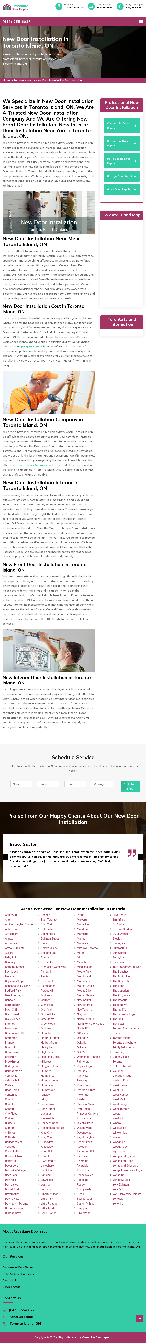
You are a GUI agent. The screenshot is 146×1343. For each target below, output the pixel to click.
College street (13, 1142)
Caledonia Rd (13, 1080)
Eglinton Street (50, 938)
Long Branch (48, 1213)
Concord (10, 1146)
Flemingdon (48, 986)
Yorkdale (118, 1198)
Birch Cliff (11, 1009)
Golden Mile (48, 1014)
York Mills (119, 1189)
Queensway (84, 1132)
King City (46, 1132)
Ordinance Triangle (88, 1057)
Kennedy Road (50, 1123)
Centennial (11, 1094)
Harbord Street (50, 1038)
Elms (44, 943)
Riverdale (82, 1161)
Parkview (82, 1075)
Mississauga (84, 967)
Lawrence (47, 1180)
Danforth (10, 1161)
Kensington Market (52, 1128)
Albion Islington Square (19, 924)
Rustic (80, 1194)
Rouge (81, 1184)
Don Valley (11, 1184)
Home (6, 80)
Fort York (46, 995)
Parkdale (82, 1071)
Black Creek (12, 1014)
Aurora (9, 952)
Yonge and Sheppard (125, 1165)
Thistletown (120, 1005)
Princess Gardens (87, 1113)
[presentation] (5, 857)
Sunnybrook (120, 952)
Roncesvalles (85, 1175)
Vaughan (118, 1071)
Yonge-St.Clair (121, 1180)
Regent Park (84, 1142)
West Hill (118, 1090)
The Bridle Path (122, 976)
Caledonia (11, 1075)
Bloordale (11, 1028)
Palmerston (84, 1061)
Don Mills (10, 1180)
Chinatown (11, 1104)
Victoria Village (122, 1075)
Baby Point (11, 957)
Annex (9, 938)
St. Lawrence (121, 934)
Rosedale (82, 1180)
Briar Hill (10, 1047)
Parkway (82, 1080)
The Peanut (120, 1000)
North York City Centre (90, 1023)
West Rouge (120, 1104)
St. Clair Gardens (123, 929)
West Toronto (121, 1109)
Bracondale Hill (14, 1033)
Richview (82, 1156)
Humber (46, 1071)
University (119, 1052)
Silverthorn (119, 915)
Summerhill (120, 948)
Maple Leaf (84, 924)
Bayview (10, 976)
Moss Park (83, 981)
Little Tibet (47, 1208)
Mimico (81, 957)
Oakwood (82, 1047)
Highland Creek (50, 1057)
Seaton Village (86, 1203)
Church (9, 1109)
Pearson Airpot (86, 1090)
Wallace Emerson (123, 1080)
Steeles (117, 938)
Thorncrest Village (124, 1014)
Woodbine (119, 1142)
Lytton (80, 915)
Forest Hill (47, 990)
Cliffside (10, 1137)
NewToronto (84, 1009)
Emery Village (49, 948)
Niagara (82, 1014)
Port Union (83, 1109)
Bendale (10, 1000)
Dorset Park (12, 1189)
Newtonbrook (85, 1005)
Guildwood (47, 1028)
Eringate (46, 957)
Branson (10, 1042)
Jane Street (48, 1109)
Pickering (82, 1094)
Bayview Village (14, 981)
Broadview (11, 1052)
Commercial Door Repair (18, 1267)
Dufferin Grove (14, 1208)
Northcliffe (83, 1028)
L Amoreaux (48, 1161)
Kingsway (47, 1146)
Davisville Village (15, 1170)
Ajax (7, 919)
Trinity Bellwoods (123, 1047)
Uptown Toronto (122, 1066)
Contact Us (10, 1280)
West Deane (120, 1085)
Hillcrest (46, 1061)
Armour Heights (14, 948)
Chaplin (9, 1099)
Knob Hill (46, 1151)
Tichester (118, 1023)
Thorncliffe (119, 1009)
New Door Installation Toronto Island (59, 80)
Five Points (47, 981)
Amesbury (11, 934)
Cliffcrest (10, 1132)
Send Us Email (105, 7)
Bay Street (11, 971)
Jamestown (48, 1104)
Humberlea (47, 1075)
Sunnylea (118, 957)
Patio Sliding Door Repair (19, 1274)
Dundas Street (13, 1213)
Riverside (82, 1165)
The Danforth (121, 981)
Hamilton (46, 1033)
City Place (11, 1113)
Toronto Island (23, 80)
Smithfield (119, 919)
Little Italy (47, 1198)
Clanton (10, 1128)
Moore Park (84, 971)
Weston (117, 1113)
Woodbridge (120, 1146)
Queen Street (85, 1123)
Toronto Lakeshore (124, 1042)
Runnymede (84, 1189)
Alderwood (11, 929)
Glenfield (46, 1009)
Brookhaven (12, 1061)
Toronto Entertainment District (126, 1031)
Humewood (48, 1090)
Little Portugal (49, 1203)
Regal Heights (85, 1137)
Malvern (82, 919)
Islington (46, 1099)
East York (47, 924)
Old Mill (81, 1052)
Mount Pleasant (86, 995)
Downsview (12, 1198)
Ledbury (46, 1189)
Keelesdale (47, 1118)
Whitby (117, 1123)
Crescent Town (14, 1156)
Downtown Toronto (16, 1203)
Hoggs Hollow (49, 1066)
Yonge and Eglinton (124, 1156)
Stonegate (119, 943)
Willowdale (119, 1128)
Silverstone (84, 1213)
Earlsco (45, 915)
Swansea (118, 962)
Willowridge (120, 1132)
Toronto (117, 1061)
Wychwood (119, 1151)
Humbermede (49, 1080)
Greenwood (48, 1023)
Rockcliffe (83, 1170)
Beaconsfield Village (17, 986)
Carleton (10, 1085)
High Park (47, 1052)
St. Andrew (119, 924)
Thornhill (118, 1019)
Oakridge (82, 1038)
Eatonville (47, 929)
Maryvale (82, 943)
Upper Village (121, 1057)
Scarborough (85, 1198)
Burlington (11, 1066)
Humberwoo (48, 1085)
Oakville (82, 1042)
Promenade (84, 1118)
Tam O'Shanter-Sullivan (127, 967)
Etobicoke (47, 962)
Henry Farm (48, 1047)
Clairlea (9, 1118)
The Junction (121, 990)
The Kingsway (121, 995)
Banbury (10, 962)
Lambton (46, 1170)
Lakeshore (47, 1165)
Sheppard (83, 1208)
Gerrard (45, 1000)
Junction (46, 1113)
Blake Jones (12, 1019)
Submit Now (130, 786)
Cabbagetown (13, 1071)
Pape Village (84, 1066)
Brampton (11, 1038)
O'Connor (82, 1033)
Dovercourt (12, 1194)
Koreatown (47, 1156)
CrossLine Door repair (96, 1337)
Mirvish (81, 962)
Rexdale (82, 1146)
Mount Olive (84, 990)
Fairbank (46, 971)
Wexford (118, 1118)
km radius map (122, 263)
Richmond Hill (85, 1151)
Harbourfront (49, 1042)
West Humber (121, 1094)
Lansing (46, 1175)
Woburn (117, 1137)
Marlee (81, 938)
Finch (44, 976)
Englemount (48, 952)
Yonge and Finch (123, 1161)
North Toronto (85, 1019)
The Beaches (121, 971)
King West (47, 1137)
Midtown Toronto (87, 948)
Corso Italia (12, 1151)
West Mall (119, 1099)
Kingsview (47, 1142)
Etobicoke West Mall (53, 967)
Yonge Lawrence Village (127, 1170)
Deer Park (11, 1175)
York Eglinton (121, 1184)
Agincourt (11, 915)
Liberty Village (49, 1194)
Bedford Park (13, 990)
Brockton (10, 1057)
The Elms (118, 986)
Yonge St (118, 1175)
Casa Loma (12, 1090)
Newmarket (84, 1000)
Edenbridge (48, 934)
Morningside (84, 976)
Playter (81, 1099)
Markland (82, 934)
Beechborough (14, 995)
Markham (83, 929)
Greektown (47, 1019)
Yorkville (118, 1203)
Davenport (11, 1165)
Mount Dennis (85, 986)
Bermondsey (12, 1005)
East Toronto (49, 919)
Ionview (45, 1094)
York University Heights (127, 1194)
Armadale (11, 943)
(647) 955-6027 (134, 7)
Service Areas (11, 1287)
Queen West (84, 1128)
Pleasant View (85, 1104)
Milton (81, 952)
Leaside (45, 1184)
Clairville (10, 1123)
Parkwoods (84, 1085)
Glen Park (47, 1005)
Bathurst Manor (14, 967)
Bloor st (10, 1023)
